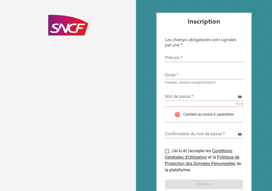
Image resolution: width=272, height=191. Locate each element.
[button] (204, 184)
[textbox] (204, 75)
